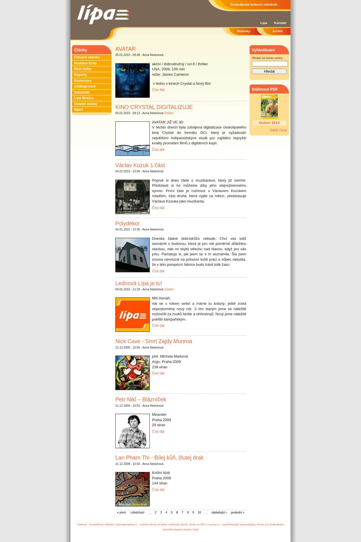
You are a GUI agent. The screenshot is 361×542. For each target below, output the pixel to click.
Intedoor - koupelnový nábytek (95, 524)
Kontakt (280, 23)
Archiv (277, 31)
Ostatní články (85, 104)
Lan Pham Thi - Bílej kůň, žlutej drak (159, 457)
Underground (85, 86)
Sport (78, 110)
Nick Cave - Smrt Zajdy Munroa (153, 341)
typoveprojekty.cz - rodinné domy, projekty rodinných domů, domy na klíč (160, 524)
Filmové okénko (87, 57)
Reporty (80, 75)
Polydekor (127, 223)
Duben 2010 (269, 123)
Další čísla (278, 130)
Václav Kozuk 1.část (140, 165)
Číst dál (158, 90)
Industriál (81, 92)
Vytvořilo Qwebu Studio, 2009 (180, 529)
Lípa (263, 23)
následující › (219, 512)
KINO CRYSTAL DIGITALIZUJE (154, 107)
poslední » (238, 512)
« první (121, 512)
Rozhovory (83, 81)
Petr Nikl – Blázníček (140, 399)
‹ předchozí (137, 512)
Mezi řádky (82, 69)
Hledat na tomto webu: (267, 58)
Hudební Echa (85, 63)
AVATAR (125, 49)
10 (199, 512)
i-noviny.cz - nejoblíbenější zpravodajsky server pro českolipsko (245, 524)
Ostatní (169, 113)
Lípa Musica (84, 98)
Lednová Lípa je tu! (138, 283)
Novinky (243, 31)
